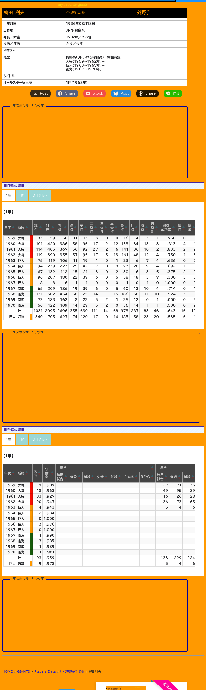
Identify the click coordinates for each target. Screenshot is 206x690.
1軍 (9, 196)
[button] (13, 227)
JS (22, 196)
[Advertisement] (95, 133)
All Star (40, 196)
